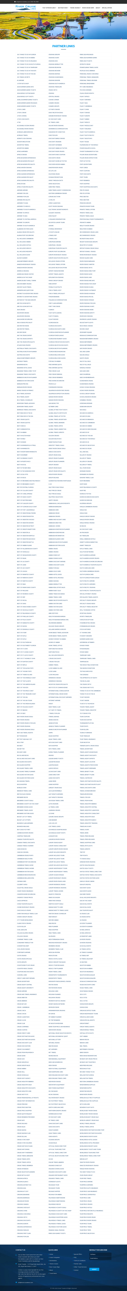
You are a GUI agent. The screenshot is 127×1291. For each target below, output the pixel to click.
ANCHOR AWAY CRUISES (24, 284)
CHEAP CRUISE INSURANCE (25, 891)
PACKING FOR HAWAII (55, 1194)
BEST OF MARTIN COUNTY (25, 581)
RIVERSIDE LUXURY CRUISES (88, 319)
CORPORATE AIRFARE (23, 952)
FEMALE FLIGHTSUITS (55, 287)
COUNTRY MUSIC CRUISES (25, 968)
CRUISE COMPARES (23, 1026)
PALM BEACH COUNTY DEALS (57, 1207)
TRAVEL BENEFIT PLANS (87, 774)
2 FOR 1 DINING (22, 116)
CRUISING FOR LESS (23, 1236)
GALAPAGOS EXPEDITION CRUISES (59, 393)
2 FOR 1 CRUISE (21, 112)
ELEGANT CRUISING (54, 212)
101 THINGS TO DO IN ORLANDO (27, 61)
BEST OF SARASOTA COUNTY (25, 623)
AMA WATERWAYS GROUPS (25, 261)
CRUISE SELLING (22, 1136)
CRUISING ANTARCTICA (24, 1185)
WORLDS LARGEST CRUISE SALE (89, 1120)
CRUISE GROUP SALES (23, 1065)
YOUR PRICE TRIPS (85, 1230)
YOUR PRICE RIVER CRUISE (88, 1217)
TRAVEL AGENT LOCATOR (87, 762)
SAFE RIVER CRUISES (86, 348)
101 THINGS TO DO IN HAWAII (26, 57)
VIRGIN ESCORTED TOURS (87, 1010)
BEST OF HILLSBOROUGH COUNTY (27, 548)
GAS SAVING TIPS (54, 403)
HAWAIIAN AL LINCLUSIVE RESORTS (59, 503)
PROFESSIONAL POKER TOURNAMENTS (92, 219)
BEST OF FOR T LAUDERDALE (26, 510)
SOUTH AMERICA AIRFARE (87, 555)
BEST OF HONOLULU (23, 552)
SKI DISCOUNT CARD (86, 529)
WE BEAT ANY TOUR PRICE (88, 1062)
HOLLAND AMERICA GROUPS (57, 629)
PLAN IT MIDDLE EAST (86, 125)
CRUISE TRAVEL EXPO (23, 1159)
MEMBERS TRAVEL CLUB (56, 949)
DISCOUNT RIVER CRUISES (56, 151)
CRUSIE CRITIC (53, 90)
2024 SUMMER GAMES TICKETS (26, 90)
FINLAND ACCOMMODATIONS (58, 300)
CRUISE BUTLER (21, 1004)
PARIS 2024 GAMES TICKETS (57, 1233)
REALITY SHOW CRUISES (87, 225)
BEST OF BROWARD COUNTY (25, 484)
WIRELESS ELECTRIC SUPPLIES (89, 1101)
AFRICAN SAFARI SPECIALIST (25, 161)
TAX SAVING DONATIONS (87, 668)
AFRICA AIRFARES (22, 151)
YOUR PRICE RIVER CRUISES (88, 1220)
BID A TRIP (20, 742)
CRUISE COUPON (22, 1030)
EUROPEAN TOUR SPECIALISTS (58, 248)
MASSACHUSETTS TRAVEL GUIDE (58, 910)
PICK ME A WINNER (85, 90)
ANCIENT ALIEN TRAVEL (24, 287)
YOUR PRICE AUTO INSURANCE (89, 1188)
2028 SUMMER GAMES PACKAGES (27, 103)
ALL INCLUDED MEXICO (24, 248)
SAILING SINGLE (84, 355)
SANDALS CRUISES (85, 367)
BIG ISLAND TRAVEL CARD (25, 768)
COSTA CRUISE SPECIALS (24, 959)
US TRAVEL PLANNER (86, 952)
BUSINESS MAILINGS (23, 826)
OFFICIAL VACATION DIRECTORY (58, 1156)
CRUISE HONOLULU (23, 1075)
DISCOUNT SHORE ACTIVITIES (58, 161)
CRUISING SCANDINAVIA (56, 77)
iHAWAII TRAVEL (53, 665)
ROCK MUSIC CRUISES (86, 326)
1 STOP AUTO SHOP (23, 83)
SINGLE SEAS (83, 513)
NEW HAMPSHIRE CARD (56, 1072)
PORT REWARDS (85, 180)
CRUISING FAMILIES (23, 1230)
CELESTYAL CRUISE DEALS (25, 887)
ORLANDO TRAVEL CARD (56, 1178)
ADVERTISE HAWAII (23, 148)
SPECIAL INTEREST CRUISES (88, 594)
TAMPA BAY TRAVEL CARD (87, 658)
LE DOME (51, 813)
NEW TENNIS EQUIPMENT (56, 1088)
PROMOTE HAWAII (85, 222)
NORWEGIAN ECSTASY (55, 1114)
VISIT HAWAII (84, 1036)
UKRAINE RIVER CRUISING (87, 862)
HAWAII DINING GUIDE (55, 558)
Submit (94, 1269)
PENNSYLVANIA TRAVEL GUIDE (89, 67)
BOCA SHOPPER (22, 784)
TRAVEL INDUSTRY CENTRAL (88, 807)
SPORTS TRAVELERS (86, 616)
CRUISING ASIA (21, 1188)
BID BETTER (20, 749)
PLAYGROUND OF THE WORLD (89, 145)
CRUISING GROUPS (54, 54)
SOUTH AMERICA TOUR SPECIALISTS (91, 565)
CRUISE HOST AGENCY (23, 1078)
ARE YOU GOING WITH (23, 303)
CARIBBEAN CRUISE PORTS (25, 855)
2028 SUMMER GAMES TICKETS (26, 106)
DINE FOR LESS (53, 135)
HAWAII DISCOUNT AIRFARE (57, 561)
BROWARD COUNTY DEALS (25, 800)
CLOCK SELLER (21, 926)
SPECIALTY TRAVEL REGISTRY (89, 606)
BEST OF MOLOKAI (22, 590)
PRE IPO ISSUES (84, 190)
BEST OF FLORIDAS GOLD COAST (27, 506)
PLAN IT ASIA (84, 103)
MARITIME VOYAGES (55, 900)
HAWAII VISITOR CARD (55, 603)
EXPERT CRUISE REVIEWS (56, 271)
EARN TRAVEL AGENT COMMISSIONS (60, 190)
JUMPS (51, 732)
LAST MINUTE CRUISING (56, 797)
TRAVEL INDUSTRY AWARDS (88, 804)
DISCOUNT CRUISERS (55, 141)
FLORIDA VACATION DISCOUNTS (58, 345)
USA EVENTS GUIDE (85, 891)
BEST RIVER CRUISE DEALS (25, 716)
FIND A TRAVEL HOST (55, 290)
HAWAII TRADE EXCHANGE (57, 594)
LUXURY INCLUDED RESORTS (57, 852)
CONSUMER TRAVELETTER (25, 942)
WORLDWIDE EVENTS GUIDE (88, 1136)
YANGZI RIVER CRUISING (87, 1168)
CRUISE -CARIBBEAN (23, 1007)
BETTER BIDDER (22, 736)
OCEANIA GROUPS (54, 1139)
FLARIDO (51, 309)
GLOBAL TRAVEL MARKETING (57, 429)
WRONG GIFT (84, 1159)
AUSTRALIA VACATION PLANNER (27, 351)
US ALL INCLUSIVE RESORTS (88, 897)
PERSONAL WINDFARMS (87, 83)
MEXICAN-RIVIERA (54, 952)
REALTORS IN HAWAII (86, 229)
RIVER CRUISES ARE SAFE (87, 280)
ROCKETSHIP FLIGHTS (86, 322)
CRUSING (51, 93)
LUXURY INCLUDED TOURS (56, 855)
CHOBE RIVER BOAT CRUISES (25, 907)
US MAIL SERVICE (85, 929)
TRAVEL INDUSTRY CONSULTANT (90, 813)
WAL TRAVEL (83, 1046)
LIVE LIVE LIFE (53, 823)
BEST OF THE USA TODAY (24, 700)
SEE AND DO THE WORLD (87, 439)
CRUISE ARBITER (22, 997)
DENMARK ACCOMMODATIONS (58, 128)
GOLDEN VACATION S (55, 439)
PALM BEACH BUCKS (55, 1204)
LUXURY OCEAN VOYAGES (56, 875)
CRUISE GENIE (21, 1055)
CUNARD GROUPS (54, 106)
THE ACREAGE (84, 674)
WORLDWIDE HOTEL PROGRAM (89, 1143)
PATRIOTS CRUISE (85, 64)
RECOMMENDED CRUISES (87, 235)
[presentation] (102, 1263)
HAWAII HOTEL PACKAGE (56, 577)
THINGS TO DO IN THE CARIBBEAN (90, 690)
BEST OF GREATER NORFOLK (25, 535)
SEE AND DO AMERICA (86, 413)
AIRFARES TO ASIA (22, 203)
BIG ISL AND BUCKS (23, 755)
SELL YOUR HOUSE (85, 468)
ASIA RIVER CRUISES (23, 313)
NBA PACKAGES (53, 1046)
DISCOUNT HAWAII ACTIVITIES (58, 148)
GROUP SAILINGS (54, 477)
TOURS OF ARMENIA (86, 732)
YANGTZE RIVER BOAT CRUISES (89, 1165)
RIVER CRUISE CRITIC (86, 267)
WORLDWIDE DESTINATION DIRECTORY (92, 1130)
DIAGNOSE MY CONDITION (57, 132)
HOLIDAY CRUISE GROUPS (56, 626)
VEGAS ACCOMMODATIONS (88, 981)
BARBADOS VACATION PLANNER (27, 377)
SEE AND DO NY (84, 432)
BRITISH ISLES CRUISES (24, 794)
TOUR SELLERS (84, 729)
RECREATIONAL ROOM (87, 238)
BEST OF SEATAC (22, 626)
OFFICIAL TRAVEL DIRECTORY (58, 1152)
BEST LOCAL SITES (22, 474)
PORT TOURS (84, 177)
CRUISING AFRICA (22, 1178)
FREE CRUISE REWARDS (56, 377)
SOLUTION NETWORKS (87, 552)
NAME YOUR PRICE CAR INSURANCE (59, 1026)
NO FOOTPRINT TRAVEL (56, 1101)
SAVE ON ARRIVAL (85, 374)
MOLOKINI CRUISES (54, 997)
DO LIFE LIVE (52, 170)
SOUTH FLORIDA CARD (87, 574)
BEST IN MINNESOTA (23, 448)
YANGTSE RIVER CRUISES (87, 1162)
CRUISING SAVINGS (54, 74)
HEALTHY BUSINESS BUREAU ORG (59, 619)
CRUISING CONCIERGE (24, 1214)
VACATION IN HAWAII (86, 968)
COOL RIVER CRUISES (23, 949)
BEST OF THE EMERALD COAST (26, 678)
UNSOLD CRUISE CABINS (87, 881)
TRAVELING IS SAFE (85, 826)
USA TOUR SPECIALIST (86, 910)
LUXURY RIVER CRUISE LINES (57, 881)
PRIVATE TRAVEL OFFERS (87, 209)
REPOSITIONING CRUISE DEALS (89, 248)
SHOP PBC (83, 490)
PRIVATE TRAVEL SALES (87, 216)
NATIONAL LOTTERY (55, 1039)
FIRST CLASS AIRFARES (55, 303)
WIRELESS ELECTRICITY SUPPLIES (90, 1097)
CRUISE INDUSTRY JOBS (24, 1091)
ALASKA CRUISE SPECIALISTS (25, 232)
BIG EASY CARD (21, 752)
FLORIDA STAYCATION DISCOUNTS (59, 342)
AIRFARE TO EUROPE (23, 222)
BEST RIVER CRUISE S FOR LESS (26, 723)
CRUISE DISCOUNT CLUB (24, 1042)
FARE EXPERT (53, 284)
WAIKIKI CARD (84, 1042)
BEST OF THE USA (22, 697)
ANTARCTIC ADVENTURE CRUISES (27, 296)
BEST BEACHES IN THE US (24, 413)
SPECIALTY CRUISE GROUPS (88, 600)
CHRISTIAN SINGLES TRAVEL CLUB (27, 913)
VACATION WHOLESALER (87, 975)
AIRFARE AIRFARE (22, 190)
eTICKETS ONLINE (54, 232)
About (50, 1270)
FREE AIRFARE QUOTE (55, 364)
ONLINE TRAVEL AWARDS (56, 1162)
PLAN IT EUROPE (85, 116)
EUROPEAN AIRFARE (55, 242)
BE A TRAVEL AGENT (23, 397)
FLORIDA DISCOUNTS (55, 326)
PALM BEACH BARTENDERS (57, 1198)
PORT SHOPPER (84, 183)
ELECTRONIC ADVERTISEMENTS (58, 209)
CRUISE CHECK (21, 1010)
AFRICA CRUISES (22, 154)
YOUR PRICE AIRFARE (86, 1181)
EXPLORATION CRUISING (56, 277)
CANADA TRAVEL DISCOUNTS (26, 842)
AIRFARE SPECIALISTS (23, 200)
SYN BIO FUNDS (84, 645)
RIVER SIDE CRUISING (86, 316)
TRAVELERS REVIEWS (86, 794)
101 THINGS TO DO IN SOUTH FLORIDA (28, 64)
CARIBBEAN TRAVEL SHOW (25, 865)
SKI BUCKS (83, 526)
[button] (107, 8)
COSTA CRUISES (21, 955)
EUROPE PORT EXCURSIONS (57, 251)
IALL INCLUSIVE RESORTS (56, 655)
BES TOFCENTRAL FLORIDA (25, 487)
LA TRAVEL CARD (54, 807)
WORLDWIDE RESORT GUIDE (88, 1146)
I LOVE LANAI (52, 671)
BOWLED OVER (21, 787)
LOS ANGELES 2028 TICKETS (57, 833)
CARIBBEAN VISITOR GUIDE (25, 871)
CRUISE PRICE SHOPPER (24, 1110)
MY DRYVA (52, 1013)
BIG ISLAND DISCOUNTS (24, 762)
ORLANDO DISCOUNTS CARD (57, 1172)
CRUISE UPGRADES (22, 1168)
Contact (75, 1270)
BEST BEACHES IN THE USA (25, 416)
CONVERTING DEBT (23, 946)
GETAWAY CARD (53, 406)
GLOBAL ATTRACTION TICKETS (58, 409)
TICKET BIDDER (84, 697)
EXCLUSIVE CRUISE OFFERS (57, 261)
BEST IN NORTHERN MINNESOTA (27, 451)
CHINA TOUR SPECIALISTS (25, 904)
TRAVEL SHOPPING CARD (87, 842)
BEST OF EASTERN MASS (24, 500)
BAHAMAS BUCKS (22, 364)
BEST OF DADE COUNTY (24, 497)
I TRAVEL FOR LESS (54, 713)
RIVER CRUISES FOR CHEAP (88, 284)
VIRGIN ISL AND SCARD (87, 1017)
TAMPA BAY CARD (85, 655)
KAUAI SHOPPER (53, 736)
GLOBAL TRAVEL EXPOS (56, 426)
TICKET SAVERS (84, 700)
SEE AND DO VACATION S (87, 445)
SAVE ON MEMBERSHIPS (87, 377)
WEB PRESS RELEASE (86, 1065)
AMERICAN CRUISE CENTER (25, 274)
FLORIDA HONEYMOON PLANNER (59, 332)
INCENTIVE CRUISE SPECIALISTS (58, 684)
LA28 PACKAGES (53, 765)
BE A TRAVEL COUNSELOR (24, 400)
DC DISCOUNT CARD (55, 119)
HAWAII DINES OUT (54, 555)
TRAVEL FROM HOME (86, 800)
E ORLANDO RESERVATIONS (57, 219)
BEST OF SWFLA (22, 665)
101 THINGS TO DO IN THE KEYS (26, 70)
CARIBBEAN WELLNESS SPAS (25, 878)
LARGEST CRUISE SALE (55, 787)
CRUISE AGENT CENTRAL (24, 984)
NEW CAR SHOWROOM (55, 1062)
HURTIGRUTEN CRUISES (56, 648)
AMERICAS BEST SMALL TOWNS (26, 280)
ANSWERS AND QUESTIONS (25, 290)
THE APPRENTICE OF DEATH (88, 678)
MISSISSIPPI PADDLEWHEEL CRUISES (60, 981)
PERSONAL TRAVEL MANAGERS (89, 77)
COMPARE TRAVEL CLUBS (24, 939)
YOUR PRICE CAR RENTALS (88, 1194)
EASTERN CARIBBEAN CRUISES (58, 193)
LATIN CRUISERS (53, 804)
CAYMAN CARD (21, 881)
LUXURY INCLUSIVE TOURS (56, 858)
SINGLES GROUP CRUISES (87, 516)
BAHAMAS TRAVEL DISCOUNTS (26, 374)
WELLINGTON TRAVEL (86, 1078)
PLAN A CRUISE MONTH (87, 93)
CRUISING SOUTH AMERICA (57, 83)
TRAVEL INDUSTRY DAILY (87, 816)
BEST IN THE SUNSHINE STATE (26, 471)
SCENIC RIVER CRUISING (87, 390)
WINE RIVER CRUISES (86, 1094)
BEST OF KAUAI (21, 558)
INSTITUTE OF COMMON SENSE (58, 687)
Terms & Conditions (79, 1260)
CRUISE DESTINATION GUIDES (26, 1039)
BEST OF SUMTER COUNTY (25, 661)
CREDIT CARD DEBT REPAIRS (26, 978)
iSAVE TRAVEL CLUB (54, 707)
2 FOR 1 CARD (21, 109)
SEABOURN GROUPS (86, 406)
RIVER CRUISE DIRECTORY (88, 271)
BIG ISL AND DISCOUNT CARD (26, 758)
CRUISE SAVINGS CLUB (23, 1133)
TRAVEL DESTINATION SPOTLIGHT (90, 784)
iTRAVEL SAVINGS (54, 716)
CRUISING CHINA (22, 1210)
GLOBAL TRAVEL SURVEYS (56, 432)
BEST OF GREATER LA (23, 532)
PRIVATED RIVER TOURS (87, 206)
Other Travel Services (80, 1267)
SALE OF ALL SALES (85, 364)
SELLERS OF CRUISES (86, 461)
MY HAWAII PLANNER (55, 1017)
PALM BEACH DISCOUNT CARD (58, 1214)
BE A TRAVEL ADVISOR (24, 393)
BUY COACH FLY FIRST (23, 829)
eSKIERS (51, 225)
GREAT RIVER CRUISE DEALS (57, 448)
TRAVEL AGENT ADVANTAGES (89, 752)
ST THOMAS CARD (85, 632)
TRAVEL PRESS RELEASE (87, 836)
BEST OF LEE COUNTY (23, 568)
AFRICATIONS (21, 183)
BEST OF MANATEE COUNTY (25, 574)
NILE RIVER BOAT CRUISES (56, 1097)
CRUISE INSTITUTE (22, 1094)
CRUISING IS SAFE (54, 57)
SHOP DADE (83, 484)
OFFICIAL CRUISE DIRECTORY (57, 1146)
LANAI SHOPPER (53, 784)
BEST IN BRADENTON (23, 429)
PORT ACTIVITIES (85, 161)
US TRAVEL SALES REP (86, 959)
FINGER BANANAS (54, 296)
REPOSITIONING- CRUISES (88, 251)
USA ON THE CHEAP (86, 900)
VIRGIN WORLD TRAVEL (87, 1030)
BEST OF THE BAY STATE (24, 671)
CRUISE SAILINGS (22, 1123)
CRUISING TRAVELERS (55, 87)
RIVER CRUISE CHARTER (87, 264)
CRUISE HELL (21, 1072)
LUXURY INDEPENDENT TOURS (58, 868)
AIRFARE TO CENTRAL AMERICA (26, 219)
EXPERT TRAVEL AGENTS (56, 274)
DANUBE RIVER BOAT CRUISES (58, 116)
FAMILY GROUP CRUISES (56, 280)
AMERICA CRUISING (23, 271)
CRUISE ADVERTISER (23, 981)
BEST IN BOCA (21, 426)
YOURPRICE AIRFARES (86, 1185)
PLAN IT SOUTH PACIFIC (87, 135)
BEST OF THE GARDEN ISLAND (26, 684)
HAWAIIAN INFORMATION (56, 535)
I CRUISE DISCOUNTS (55, 658)
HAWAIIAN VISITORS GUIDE (57, 545)
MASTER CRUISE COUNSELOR (57, 913)
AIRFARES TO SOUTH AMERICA (26, 209)
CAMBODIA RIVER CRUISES (25, 833)
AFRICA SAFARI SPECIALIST (25, 177)
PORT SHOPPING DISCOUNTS (89, 187)
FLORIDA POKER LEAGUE (56, 335)
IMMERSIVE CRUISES (55, 678)
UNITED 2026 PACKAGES (87, 865)
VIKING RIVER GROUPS (86, 1004)
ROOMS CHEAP (84, 329)
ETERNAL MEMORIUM (55, 229)
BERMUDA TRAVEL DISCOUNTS (26, 409)
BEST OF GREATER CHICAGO (25, 519)
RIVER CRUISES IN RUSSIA (87, 293)
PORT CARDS (84, 167)
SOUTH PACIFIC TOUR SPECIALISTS (90, 590)
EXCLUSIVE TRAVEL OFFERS (57, 264)
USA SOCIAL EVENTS (86, 904)
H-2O (50, 484)
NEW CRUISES (53, 1065)
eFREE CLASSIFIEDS (54, 203)
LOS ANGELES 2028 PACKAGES (58, 829)
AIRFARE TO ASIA (22, 216)
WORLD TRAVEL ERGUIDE (87, 1123)
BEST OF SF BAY (21, 632)
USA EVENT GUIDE (85, 887)
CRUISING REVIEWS (54, 70)
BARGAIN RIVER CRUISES (24, 387)
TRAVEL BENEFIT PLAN (87, 771)
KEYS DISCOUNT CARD (55, 742)
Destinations (52, 1260)
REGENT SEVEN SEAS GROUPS (89, 242)
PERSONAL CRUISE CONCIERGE (89, 74)
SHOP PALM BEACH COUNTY (88, 487)
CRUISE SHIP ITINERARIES (25, 1152)
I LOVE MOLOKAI (54, 674)
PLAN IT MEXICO (85, 122)
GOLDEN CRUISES (54, 435)
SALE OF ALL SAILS (85, 361)
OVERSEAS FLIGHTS (54, 1181)
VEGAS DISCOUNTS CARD (87, 984)
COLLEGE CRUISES (22, 936)
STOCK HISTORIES (85, 629)
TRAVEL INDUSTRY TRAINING (88, 823)
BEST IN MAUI (21, 439)
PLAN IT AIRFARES (85, 99)
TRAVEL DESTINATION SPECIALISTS (90, 781)
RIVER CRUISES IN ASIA (86, 287)
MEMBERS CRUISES (54, 946)
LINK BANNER (53, 820)
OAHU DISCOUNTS (54, 1126)
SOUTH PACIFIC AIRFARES (87, 584)
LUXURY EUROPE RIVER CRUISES (58, 849)
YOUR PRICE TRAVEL (86, 1227)
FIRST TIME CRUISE (54, 306)
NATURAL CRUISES (54, 1042)
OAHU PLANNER (53, 1130)
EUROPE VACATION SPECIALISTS (58, 258)
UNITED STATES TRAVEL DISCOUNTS (91, 875)
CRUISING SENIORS (54, 80)
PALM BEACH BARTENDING (57, 1201)
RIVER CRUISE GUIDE (86, 274)
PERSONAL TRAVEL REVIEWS (88, 80)
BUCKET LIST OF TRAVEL (24, 816)
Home (50, 1254)
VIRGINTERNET (84, 1023)
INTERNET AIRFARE (54, 700)
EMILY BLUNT (53, 216)
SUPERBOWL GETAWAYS (87, 642)
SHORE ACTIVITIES (85, 493)
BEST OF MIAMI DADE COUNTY (26, 587)
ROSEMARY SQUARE (86, 332)
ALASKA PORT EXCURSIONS (25, 235)
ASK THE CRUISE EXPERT (24, 335)
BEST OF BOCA (21, 477)
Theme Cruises (53, 1264)
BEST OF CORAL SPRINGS (24, 493)
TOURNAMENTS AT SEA (87, 723)
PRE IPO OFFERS (85, 193)
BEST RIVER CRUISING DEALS (25, 729)
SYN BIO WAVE (84, 652)
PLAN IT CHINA (84, 109)
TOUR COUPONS (85, 716)
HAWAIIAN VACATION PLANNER (58, 542)
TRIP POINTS (84, 855)
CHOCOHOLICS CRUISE (24, 910)
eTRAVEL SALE (53, 238)
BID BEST (20, 745)
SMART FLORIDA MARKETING (89, 542)
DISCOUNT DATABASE (55, 145)
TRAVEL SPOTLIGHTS (86, 845)
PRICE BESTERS (84, 200)
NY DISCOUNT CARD (55, 1117)
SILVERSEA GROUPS (86, 503)
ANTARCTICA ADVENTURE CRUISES (27, 293)
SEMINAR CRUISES (85, 471)
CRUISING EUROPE (22, 1223)
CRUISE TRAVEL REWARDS (25, 1165)
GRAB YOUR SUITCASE (55, 442)
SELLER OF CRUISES (85, 455)
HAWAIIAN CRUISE (54, 513)
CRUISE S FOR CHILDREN (24, 1143)
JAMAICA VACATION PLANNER (58, 729)
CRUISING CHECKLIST (23, 1207)
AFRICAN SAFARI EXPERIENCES (26, 158)
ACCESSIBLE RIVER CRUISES (25, 128)
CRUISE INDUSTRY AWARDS (25, 1081)
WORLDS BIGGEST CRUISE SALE (89, 1117)
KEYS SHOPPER (53, 745)
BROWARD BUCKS (22, 797)
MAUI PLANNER (53, 926)
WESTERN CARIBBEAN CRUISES (89, 1081)
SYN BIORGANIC (84, 648)
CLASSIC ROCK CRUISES (24, 923)
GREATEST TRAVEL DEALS (56, 445)
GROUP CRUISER (53, 464)
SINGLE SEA (83, 510)
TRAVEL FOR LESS (85, 797)
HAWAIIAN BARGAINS (55, 506)
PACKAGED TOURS (54, 1188)
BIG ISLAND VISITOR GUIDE (25, 774)
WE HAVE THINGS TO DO (87, 1072)
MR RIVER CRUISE (54, 1007)
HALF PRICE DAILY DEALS (56, 487)
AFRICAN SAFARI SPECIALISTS (26, 164)
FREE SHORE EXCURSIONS (56, 380)
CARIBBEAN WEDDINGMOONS (26, 875)
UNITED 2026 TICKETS (86, 868)
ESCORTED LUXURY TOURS (57, 222)
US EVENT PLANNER (86, 923)
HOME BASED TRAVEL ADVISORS (58, 632)
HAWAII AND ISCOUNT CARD (57, 519)
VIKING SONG (84, 1007)
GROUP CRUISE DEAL (55, 455)
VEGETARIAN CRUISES (86, 991)
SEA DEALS (83, 409)
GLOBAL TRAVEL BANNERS (56, 422)
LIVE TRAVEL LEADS (54, 826)
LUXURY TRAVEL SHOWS (56, 891)
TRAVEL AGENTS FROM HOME (89, 765)
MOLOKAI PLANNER (55, 994)
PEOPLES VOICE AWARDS (87, 70)
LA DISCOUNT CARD (55, 771)
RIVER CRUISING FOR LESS (87, 303)
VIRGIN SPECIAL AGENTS (87, 1020)
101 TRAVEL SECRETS (23, 77)
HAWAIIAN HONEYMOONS (56, 532)
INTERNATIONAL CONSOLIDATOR (59, 690)
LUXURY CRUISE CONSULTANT (57, 845)
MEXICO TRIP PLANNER (56, 968)
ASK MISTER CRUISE (23, 326)
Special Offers (77, 1254)
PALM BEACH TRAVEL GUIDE (57, 1223)
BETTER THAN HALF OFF (24, 739)
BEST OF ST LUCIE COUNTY (25, 655)
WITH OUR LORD (85, 1104)
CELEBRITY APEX (22, 884)
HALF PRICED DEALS (55, 493)
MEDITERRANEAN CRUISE (56, 939)
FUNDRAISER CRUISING (56, 387)
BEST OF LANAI (21, 565)
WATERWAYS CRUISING (87, 1049)
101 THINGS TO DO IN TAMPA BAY (27, 67)
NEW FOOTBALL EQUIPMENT (57, 1068)
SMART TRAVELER (85, 545)
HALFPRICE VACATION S (56, 497)
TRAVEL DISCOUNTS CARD (88, 787)
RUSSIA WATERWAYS (86, 342)
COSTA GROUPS (22, 962)
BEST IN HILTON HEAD (23, 435)
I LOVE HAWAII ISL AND (55, 668)
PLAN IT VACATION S (86, 138)
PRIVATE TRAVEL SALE (86, 212)
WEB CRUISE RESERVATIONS (88, 1055)
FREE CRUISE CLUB (54, 371)
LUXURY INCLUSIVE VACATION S (58, 865)
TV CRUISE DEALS (85, 858)
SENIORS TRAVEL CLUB (86, 477)
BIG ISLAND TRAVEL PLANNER (26, 771)
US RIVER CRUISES (85, 939)
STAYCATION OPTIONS (86, 619)
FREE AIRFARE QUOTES (55, 367)
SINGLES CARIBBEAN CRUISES (88, 506)
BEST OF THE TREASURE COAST (26, 694)
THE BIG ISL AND (85, 681)
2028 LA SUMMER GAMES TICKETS (27, 99)
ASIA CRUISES (21, 309)
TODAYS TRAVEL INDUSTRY (88, 710)
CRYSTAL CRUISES (54, 96)
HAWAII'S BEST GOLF (55, 590)
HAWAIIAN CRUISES (54, 516)
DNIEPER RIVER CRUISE (56, 167)
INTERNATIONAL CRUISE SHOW (58, 694)
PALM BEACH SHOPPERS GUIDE (58, 1217)
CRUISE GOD (21, 1059)
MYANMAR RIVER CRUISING (57, 1010)
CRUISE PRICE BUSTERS (24, 1107)
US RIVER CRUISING (85, 942)
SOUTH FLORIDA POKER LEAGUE (89, 577)
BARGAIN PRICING (22, 384)
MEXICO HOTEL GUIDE (55, 959)
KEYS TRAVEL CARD (54, 749)
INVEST (51, 703)
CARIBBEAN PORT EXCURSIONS (26, 862)
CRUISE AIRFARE (22, 991)
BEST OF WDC (21, 713)
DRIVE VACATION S (54, 183)
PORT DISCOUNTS (85, 174)
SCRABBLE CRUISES (85, 400)
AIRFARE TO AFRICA (23, 212)
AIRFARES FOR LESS (23, 196)
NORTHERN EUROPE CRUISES (57, 1110)
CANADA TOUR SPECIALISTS (25, 839)
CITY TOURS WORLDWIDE (25, 920)
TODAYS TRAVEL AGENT (87, 707)
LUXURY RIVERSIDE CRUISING (57, 887)
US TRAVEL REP (84, 955)
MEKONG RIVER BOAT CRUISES (58, 942)
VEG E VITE (83, 994)
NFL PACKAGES (53, 1091)
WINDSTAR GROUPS (86, 1091)
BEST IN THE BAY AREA (24, 468)
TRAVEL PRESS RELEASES (87, 839)
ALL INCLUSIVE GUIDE (23, 254)
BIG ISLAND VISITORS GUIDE (25, 778)
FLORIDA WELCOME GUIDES (57, 358)
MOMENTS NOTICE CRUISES (57, 1001)
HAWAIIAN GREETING (55, 523)
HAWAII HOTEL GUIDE (55, 574)
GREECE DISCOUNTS (55, 451)
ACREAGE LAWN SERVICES (25, 132)
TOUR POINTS (84, 726)
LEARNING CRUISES (54, 810)
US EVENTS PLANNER (86, 926)
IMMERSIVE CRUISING (55, 681)
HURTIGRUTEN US (54, 652)
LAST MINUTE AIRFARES (56, 794)
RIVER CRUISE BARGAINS (87, 261)
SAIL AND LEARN (85, 351)
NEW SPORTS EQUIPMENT (56, 1084)
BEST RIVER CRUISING (23, 726)
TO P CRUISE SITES (85, 713)
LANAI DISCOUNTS (54, 778)
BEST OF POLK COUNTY (24, 619)
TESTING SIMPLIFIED (86, 671)
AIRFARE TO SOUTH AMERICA (26, 225)
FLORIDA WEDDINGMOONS (57, 351)
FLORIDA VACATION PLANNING (58, 348)
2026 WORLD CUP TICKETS (25, 96)
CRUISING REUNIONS (55, 67)
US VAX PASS (83, 962)
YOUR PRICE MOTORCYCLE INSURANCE (91, 1210)
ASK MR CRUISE (21, 332)
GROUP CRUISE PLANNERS (56, 461)
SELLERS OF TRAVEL (86, 464)
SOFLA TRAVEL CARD (86, 548)
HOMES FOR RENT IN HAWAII (57, 639)
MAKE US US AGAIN (54, 897)
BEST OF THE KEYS (22, 687)
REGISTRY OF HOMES (86, 245)
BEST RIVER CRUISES (23, 720)
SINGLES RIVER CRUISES (87, 519)
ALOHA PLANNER (22, 258)
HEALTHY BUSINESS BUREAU (57, 616)
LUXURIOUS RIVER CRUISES (57, 839)
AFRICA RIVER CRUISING (24, 167)
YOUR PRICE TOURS (85, 1223)
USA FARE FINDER (85, 894)
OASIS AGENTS (53, 1136)
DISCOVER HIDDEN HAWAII (57, 164)
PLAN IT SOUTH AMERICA (87, 132)
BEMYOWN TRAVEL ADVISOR (26, 403)
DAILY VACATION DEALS (56, 112)
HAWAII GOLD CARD (55, 571)
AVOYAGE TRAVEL (22, 361)
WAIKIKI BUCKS (84, 1039)
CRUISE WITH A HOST (23, 1175)
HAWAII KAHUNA (54, 581)
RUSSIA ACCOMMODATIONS (88, 335)
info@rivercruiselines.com (22, 2)
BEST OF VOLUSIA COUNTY (25, 707)
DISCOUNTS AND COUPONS (57, 154)
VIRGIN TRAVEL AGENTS (87, 1026)
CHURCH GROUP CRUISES (24, 917)
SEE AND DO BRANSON (87, 419)
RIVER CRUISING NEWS (86, 309)
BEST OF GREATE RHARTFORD (26, 529)
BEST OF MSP (21, 597)
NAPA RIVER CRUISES (55, 1030)
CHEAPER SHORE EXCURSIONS (26, 894)
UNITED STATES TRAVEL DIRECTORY (91, 871)
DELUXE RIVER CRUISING (56, 125)
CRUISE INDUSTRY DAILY (24, 1084)
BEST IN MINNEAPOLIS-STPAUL (26, 445)
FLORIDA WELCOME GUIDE (57, 355)
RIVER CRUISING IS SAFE (87, 306)
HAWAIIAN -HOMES (54, 526)
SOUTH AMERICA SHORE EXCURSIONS (91, 561)
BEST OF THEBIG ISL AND (24, 674)
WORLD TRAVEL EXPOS (87, 1126)
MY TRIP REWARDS (54, 1020)
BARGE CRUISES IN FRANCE (25, 390)
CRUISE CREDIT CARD (23, 1033)
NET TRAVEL (52, 1052)
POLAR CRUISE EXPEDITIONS (88, 158)
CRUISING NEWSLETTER (56, 64)
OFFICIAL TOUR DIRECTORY (57, 1149)
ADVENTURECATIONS (23, 141)
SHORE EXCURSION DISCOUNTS (89, 497)
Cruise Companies (54, 1257)
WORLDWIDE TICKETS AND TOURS (90, 1149)
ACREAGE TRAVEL (22, 135)
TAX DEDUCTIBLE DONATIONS (89, 665)
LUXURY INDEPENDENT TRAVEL (58, 871)
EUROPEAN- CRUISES (55, 245)
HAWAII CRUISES (53, 552)
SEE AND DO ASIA (85, 416)
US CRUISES (83, 920)
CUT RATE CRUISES (54, 109)
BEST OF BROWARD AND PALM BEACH (28, 481)
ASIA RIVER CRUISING (23, 316)
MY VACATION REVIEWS (56, 1023)
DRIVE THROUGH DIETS (56, 180)
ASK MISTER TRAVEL (23, 329)
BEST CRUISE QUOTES (23, 422)
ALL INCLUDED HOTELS (24, 245)
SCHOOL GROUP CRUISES (87, 393)
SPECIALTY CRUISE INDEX (87, 603)
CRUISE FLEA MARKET (23, 1049)
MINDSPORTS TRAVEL (55, 978)
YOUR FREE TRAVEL (85, 1178)
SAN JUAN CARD (84, 371)
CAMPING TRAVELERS (23, 836)
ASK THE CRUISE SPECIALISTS (26, 342)
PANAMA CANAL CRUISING (56, 1230)
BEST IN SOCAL (21, 464)
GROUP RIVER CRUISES (55, 474)
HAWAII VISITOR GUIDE (56, 606)
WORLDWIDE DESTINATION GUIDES (91, 1133)
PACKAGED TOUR (54, 1185)
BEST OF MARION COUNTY (25, 577)
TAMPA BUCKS (84, 661)
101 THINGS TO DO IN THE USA (26, 74)
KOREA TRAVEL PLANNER (56, 752)
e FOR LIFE (52, 200)
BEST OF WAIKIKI (22, 710)
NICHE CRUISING (54, 1094)
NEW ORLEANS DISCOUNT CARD (58, 1075)
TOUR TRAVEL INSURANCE (87, 739)
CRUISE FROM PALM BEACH (25, 1052)
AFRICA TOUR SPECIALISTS (25, 187)
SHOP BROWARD (85, 481)
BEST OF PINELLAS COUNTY (25, 616)
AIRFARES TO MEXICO (23, 206)
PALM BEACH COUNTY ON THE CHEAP (60, 1210)
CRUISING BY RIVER (23, 1201)
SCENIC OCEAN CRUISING (87, 387)
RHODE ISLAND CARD (86, 258)
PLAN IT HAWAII (84, 119)
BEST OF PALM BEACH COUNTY (26, 613)
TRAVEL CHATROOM (86, 778)
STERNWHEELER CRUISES (87, 626)
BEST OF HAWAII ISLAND (24, 545)
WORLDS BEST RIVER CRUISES (89, 1114)
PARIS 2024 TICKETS (86, 61)
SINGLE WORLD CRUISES (87, 523)
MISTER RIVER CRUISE (55, 988)
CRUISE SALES (21, 1126)
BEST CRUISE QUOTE (23, 419)
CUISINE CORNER (54, 99)
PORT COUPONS (85, 170)
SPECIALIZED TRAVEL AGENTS (89, 597)
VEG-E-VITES (83, 1001)
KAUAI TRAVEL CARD (55, 739)
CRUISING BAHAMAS (23, 1194)
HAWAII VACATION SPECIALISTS (58, 600)
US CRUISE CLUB (84, 913)
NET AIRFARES (53, 1049)
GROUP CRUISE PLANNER (56, 458)
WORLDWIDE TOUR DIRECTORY (89, 1152)
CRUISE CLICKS (21, 1020)
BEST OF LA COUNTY (23, 561)
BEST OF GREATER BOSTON (25, 516)
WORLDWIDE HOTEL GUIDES (88, 1139)
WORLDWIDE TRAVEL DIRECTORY (90, 1156)
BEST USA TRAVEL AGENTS (25, 732)
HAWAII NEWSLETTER (55, 584)
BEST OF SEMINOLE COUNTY (25, 629)
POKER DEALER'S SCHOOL (87, 148)
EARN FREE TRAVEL (54, 187)
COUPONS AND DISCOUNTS (25, 971)
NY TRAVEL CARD (54, 1120)
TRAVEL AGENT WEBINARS (88, 768)
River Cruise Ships (88, 8)
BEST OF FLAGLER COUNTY (25, 503)
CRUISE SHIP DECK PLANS (24, 1146)
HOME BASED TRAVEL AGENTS (58, 636)
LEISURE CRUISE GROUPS (56, 816)
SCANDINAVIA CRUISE (86, 380)
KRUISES (51, 755)
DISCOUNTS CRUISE (54, 158)
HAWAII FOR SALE (54, 568)
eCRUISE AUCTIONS (54, 196)
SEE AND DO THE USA (86, 435)
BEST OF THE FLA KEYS (24, 681)
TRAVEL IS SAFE (84, 829)
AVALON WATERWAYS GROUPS (26, 358)
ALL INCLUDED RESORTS (24, 251)
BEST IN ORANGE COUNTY (25, 458)
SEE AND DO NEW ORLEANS (88, 429)
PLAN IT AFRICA (84, 96)
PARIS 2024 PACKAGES (86, 54)
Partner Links (77, 1264)
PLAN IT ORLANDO (85, 128)
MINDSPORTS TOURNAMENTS (58, 975)
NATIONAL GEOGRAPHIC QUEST (58, 1036)
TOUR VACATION (85, 742)
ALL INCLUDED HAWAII (24, 242)
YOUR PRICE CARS (85, 1198)
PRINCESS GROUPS (85, 203)
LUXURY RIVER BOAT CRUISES (57, 878)
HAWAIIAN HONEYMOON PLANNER (59, 529)
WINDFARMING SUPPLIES (87, 1084)
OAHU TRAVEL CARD (55, 1133)
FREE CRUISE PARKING (55, 374)
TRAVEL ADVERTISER (86, 749)
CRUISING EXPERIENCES (24, 1227)
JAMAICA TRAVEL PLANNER (57, 726)
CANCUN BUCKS (22, 849)
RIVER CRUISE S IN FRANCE (88, 290)
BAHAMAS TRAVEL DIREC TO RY (26, 371)
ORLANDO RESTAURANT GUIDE (58, 1175)
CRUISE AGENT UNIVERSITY (25, 988)
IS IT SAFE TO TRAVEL (55, 710)
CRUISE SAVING (21, 1130)
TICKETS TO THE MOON (87, 703)
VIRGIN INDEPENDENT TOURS (89, 1013)
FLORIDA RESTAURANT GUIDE (58, 338)
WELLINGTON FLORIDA (87, 1075)
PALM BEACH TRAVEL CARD (57, 1220)
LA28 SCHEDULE (53, 768)
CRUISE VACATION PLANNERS (26, 1172)
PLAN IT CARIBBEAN (86, 106)
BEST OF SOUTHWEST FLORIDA (26, 645)
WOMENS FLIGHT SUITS (87, 1107)
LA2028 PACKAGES (54, 762)
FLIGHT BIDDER (53, 319)
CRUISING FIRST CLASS (24, 1233)
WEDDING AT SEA (85, 1068)
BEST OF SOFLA (21, 636)
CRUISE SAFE (21, 1120)
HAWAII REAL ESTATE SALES (57, 587)
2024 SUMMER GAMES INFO (25, 87)
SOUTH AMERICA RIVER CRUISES (89, 558)
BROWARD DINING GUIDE (25, 807)
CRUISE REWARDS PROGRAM (26, 1117)
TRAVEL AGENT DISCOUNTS (88, 755)
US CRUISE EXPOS (85, 917)
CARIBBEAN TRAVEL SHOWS (25, 868)
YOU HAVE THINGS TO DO (87, 1172)
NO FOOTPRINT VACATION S (57, 1104)
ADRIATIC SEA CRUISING (24, 138)
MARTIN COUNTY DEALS (56, 904)
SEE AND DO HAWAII (86, 426)
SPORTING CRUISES (86, 613)
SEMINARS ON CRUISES (87, 474)
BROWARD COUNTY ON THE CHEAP (27, 804)
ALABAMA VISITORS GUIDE (25, 229)
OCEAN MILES (53, 1143)
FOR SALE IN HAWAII (55, 361)
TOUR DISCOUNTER (86, 720)
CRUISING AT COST (22, 1191)
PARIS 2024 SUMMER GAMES (88, 57)
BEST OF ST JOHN (22, 648)
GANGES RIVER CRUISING (56, 400)
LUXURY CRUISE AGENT (56, 842)
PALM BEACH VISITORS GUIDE (58, 1227)
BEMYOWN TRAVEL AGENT (25, 406)
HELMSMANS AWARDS (55, 623)
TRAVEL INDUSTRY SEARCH (88, 820)
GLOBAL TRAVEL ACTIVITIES (57, 416)
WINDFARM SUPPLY (86, 1088)
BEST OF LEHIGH (22, 571)
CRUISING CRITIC (22, 1217)
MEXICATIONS (53, 955)
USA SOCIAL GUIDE (85, 907)
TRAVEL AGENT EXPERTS (87, 758)
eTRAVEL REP (53, 235)
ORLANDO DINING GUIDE (56, 1168)
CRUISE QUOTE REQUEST (24, 1114)
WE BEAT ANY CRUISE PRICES (88, 1059)
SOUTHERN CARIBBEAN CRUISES (89, 571)
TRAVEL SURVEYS (85, 849)
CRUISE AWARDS (22, 1001)
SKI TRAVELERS (84, 535)
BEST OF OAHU (21, 603)
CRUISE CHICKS (21, 1013)
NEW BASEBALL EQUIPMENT (57, 1059)
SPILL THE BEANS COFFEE (87, 610)
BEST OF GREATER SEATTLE (25, 542)
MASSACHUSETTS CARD (56, 907)
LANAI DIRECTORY (54, 774)
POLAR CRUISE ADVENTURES (88, 154)
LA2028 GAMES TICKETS (56, 758)
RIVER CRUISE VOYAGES (87, 300)
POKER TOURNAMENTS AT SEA (89, 151)
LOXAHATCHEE (53, 836)
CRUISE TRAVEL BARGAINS (25, 1156)
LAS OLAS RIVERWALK (55, 791)
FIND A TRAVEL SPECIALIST (57, 293)
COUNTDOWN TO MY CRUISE (26, 965)
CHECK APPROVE (22, 900)
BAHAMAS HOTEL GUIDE (24, 367)
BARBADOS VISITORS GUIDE (25, 380)
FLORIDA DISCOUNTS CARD (57, 329)
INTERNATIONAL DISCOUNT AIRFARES (60, 697)
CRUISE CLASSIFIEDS (23, 1017)
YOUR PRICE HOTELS (86, 1207)
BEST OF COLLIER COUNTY (25, 490)
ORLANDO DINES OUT (55, 1165)
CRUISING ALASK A (22, 1181)
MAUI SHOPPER (53, 929)
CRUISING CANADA (22, 1204)
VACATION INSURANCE (86, 971)
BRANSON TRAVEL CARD (24, 791)
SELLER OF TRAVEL (85, 458)
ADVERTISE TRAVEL (23, 145)
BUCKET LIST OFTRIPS (24, 820)
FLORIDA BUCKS (53, 322)
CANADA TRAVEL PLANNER (25, 845)
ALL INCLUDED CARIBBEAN (25, 238)
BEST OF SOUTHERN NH (24, 642)
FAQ (74, 1257)
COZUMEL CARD (22, 975)
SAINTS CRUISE (84, 358)
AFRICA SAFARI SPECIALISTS (25, 180)
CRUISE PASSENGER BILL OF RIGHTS (28, 1097)
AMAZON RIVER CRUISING (25, 267)
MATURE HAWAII (54, 920)
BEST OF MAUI (21, 584)
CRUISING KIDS (53, 61)
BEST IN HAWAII (22, 432)
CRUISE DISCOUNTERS (24, 1046)
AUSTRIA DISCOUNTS (23, 355)
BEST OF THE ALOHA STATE (25, 668)
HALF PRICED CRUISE (55, 490)
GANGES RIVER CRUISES (56, 397)
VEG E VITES (83, 997)
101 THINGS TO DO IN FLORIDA (26, 54)
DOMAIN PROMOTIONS (56, 177)
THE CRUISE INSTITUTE (87, 687)
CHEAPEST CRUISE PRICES (25, 897)
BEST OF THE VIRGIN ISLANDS (26, 703)
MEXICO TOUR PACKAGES (56, 965)
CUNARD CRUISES (54, 103)
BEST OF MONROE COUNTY (25, 594)
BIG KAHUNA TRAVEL (23, 781)
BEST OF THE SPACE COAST (25, 690)
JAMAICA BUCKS (53, 720)
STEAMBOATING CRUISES (87, 623)
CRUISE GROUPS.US (23, 1062)
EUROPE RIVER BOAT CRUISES (58, 254)
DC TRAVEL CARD (54, 122)
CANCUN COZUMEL (23, 852)
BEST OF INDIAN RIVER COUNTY (26, 555)
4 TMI (19, 122)
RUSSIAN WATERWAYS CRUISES (89, 338)
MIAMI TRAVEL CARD (55, 971)
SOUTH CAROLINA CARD (87, 568)
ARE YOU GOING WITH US (24, 306)
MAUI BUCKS (52, 923)
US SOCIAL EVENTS (85, 946)
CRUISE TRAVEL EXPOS (24, 1162)
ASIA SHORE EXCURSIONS (24, 319)
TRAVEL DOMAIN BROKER (87, 791)
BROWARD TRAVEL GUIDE (25, 810)
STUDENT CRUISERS (86, 636)
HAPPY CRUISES (53, 500)
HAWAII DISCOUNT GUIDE (56, 565)
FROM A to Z (52, 384)
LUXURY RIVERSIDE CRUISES (57, 884)
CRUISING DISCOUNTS (23, 1220)
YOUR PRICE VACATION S (87, 1233)
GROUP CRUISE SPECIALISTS (57, 471)
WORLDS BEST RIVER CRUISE (88, 1110)
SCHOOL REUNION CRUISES (88, 397)
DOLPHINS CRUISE (54, 174)
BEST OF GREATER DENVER (25, 523)
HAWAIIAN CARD (54, 510)
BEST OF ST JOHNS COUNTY (25, 652)
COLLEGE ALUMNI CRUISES (25, 933)
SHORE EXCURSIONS (86, 500)
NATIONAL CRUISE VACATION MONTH (60, 1033)
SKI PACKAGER (84, 532)
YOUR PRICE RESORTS (86, 1214)
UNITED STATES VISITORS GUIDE (89, 878)
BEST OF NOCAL (22, 600)
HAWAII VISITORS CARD (56, 610)
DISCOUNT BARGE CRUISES (57, 138)
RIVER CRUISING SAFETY (87, 313)
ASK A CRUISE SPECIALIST (24, 322)
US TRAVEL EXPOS (85, 949)
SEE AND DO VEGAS (86, 448)
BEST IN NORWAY (22, 455)
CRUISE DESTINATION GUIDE (25, 1036)
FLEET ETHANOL (54, 316)
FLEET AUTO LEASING (55, 313)
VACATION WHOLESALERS (87, 978)
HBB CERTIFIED (53, 613)
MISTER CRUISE (53, 984)
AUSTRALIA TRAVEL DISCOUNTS (26, 348)
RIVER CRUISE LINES (86, 277)
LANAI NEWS (52, 781)
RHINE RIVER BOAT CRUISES (88, 254)
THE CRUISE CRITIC (85, 684)
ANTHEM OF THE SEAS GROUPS (26, 300)
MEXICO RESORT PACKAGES (57, 962)
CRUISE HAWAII (21, 1068)
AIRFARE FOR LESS (22, 193)
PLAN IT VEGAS (84, 141)
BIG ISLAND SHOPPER (23, 765)
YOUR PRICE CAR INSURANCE (88, 1191)
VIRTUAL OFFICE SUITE (87, 1033)
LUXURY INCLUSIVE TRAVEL (57, 862)
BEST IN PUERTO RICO (23, 461)
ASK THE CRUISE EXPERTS (25, 338)
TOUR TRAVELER (85, 736)
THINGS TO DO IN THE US (87, 694)
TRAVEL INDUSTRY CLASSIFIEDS (89, 810)
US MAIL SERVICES (85, 933)
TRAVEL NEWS (84, 833)
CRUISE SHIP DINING (23, 1149)
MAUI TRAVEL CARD (55, 933)
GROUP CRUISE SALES (55, 468)
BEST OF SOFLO (21, 639)
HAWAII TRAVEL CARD (55, 597)
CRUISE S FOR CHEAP (23, 1139)
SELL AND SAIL (84, 451)
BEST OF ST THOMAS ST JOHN (26, 658)
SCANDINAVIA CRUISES (87, 384)
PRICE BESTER (84, 196)
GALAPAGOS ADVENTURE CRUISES (59, 390)
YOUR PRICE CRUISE (86, 1201)
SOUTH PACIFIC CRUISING (87, 587)
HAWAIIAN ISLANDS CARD (56, 539)
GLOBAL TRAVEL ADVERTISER (57, 419)
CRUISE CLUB (21, 1023)
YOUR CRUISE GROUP (86, 1175)
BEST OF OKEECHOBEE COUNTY (26, 606)
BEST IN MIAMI (21, 442)
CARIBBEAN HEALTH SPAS (25, 858)
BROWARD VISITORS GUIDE (25, 813)
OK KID (51, 1159)
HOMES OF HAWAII (54, 642)
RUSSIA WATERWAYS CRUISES (88, 345)
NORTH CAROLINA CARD (56, 1107)
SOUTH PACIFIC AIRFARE (87, 581)
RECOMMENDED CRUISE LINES (89, 232)
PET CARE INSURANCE (86, 87)
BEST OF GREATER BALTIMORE (26, 513)
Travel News (52, 1273)
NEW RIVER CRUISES (55, 1081)
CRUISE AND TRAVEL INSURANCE (27, 994)
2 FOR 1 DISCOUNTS (23, 119)
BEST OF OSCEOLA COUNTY (25, 610)
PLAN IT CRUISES (85, 112)
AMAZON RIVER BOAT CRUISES (26, 264)
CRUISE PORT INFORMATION (26, 1101)
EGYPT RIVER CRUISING (56, 206)
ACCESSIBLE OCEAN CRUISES (25, 125)
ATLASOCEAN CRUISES (24, 345)
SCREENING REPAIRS (86, 403)
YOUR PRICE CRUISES (86, 1204)
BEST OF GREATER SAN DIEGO (26, 539)
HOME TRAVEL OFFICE (55, 645)
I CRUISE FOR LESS (54, 661)
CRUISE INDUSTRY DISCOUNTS (26, 1088)
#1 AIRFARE (20, 80)
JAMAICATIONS (53, 723)
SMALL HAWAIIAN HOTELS (87, 539)
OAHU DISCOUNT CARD (56, 1123)
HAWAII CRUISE (53, 548)
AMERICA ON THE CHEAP (24, 277)
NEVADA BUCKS (53, 1055)
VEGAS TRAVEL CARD (86, 988)
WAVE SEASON (84, 1052)
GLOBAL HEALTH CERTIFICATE (58, 413)
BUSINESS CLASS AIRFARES (25, 823)
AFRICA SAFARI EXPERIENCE (25, 170)
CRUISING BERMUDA (23, 1198)
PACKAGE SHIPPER (54, 1191)
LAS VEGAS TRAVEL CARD (56, 800)
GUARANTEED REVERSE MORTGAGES (60, 481)
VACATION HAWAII (85, 965)
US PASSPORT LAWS (86, 936)
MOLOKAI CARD (53, 991)
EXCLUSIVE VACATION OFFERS (58, 267)
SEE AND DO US (84, 442)
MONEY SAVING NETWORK (57, 1004)
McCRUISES (52, 936)
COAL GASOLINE (22, 929)
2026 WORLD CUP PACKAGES (26, 93)
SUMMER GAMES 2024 (86, 639)
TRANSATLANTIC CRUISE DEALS (89, 745)
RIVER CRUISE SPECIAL (86, 296)
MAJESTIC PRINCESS (55, 894)
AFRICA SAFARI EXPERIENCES (26, 174)
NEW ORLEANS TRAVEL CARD (57, 1078)
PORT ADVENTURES (86, 164)
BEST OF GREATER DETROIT (25, 526)
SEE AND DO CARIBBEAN (87, 422)
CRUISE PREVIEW (22, 1104)
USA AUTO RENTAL (85, 884)
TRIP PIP (82, 852)
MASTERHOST (53, 917)
